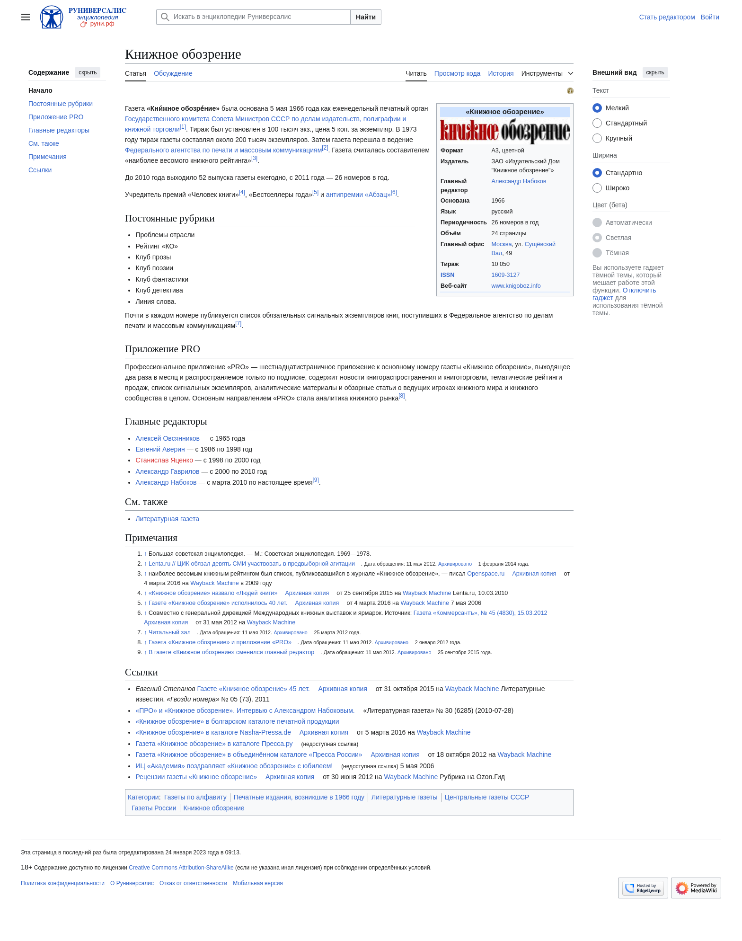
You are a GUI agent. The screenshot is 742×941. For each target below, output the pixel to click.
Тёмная (617, 253)
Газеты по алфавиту (195, 797)
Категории (143, 797)
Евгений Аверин (160, 449)
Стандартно (624, 173)
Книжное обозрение (214, 808)
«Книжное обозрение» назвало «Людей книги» (213, 593)
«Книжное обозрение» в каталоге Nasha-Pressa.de (213, 732)
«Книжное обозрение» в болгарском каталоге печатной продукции (237, 721)
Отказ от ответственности (193, 883)
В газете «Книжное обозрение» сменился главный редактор (231, 652)
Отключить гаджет (624, 294)
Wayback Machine (214, 583)
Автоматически (629, 222)
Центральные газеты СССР (487, 797)
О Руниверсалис (132, 883)
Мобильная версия (258, 883)
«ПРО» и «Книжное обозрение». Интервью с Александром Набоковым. (244, 710)
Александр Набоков (518, 181)
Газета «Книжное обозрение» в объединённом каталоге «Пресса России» (248, 754)
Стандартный (626, 123)
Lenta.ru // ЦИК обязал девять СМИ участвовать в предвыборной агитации (252, 563)
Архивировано (455, 564)
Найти (366, 17)
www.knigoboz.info (515, 286)
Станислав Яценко (164, 460)
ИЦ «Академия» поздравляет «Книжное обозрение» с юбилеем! (234, 766)
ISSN (447, 275)
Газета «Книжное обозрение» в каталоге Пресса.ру (213, 743)
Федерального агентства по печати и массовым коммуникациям (223, 150)
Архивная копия (534, 573)
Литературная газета (167, 519)
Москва (501, 244)
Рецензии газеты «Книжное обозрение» (196, 777)
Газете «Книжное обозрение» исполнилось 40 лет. (218, 603)
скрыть (88, 72)
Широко (617, 188)
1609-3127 (505, 275)
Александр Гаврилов (167, 471)
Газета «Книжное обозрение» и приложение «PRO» (220, 642)
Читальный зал (170, 632)
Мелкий (617, 108)
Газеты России (154, 808)
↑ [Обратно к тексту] (145, 553)
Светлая (618, 237)
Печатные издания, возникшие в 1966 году (299, 797)
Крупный (619, 138)
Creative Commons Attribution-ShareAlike (181, 867)
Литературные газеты (404, 797)
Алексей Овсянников (167, 438)
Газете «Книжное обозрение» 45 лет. (253, 688)
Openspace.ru (485, 573)
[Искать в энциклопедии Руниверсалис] (253, 17)
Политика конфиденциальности (63, 883)
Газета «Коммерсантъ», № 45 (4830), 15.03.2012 (481, 613)
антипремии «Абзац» (358, 194)
